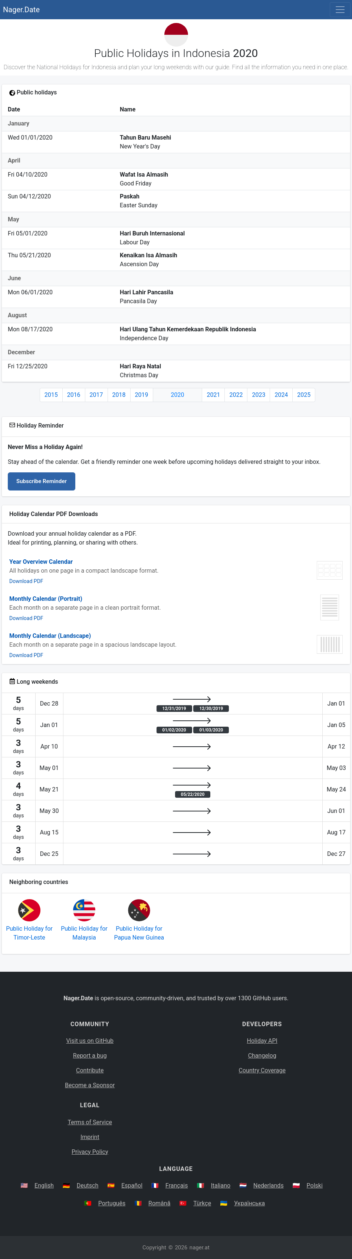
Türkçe (202, 1203)
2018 (119, 394)
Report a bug (90, 1055)
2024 (281, 394)
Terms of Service (90, 1122)
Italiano (220, 1185)
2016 (73, 394)
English (44, 1185)
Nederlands (268, 1185)
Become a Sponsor (90, 1085)
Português (112, 1203)
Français (176, 1185)
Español (131, 1185)
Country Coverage (262, 1070)
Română (159, 1203)
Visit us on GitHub (90, 1040)
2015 (51, 394)
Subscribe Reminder (41, 481)
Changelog (262, 1055)
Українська (249, 1203)
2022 (236, 394)
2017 (96, 394)
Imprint (89, 1137)
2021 (213, 394)
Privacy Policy (90, 1151)
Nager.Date (21, 9)
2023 (258, 394)
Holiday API (262, 1040)
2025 (303, 394)
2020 (177, 394)
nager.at (200, 1247)
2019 (141, 394)
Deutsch (87, 1185)
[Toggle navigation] (340, 9)
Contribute (89, 1070)
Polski (315, 1185)
